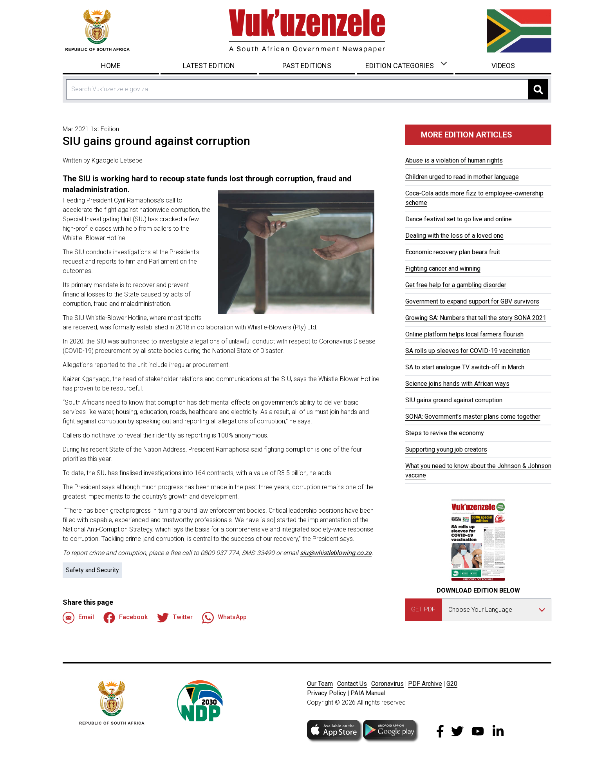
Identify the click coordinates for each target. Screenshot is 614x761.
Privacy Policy (326, 693)
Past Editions (306, 65)
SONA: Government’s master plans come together (472, 416)
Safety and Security (92, 570)
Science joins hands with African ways (457, 383)
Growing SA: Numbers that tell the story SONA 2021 (475, 318)
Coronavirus (387, 683)
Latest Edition (209, 65)
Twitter (175, 618)
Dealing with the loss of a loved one (454, 235)
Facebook (125, 618)
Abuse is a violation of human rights (454, 160)
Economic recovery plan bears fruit (452, 252)
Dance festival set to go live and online (458, 219)
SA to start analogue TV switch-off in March (464, 367)
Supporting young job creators (446, 449)
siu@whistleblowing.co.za (336, 553)
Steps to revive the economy (444, 433)
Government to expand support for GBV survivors (472, 301)
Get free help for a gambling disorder (455, 285)
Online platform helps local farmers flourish (464, 334)
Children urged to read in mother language (462, 177)
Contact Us (352, 683)
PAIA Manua (367, 693)
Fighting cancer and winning (442, 268)
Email (78, 618)
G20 (451, 683)
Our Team (320, 683)
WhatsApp (224, 617)
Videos (503, 65)
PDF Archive (425, 683)
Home (111, 65)
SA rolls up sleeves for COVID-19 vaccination (467, 350)
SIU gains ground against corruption (453, 400)
